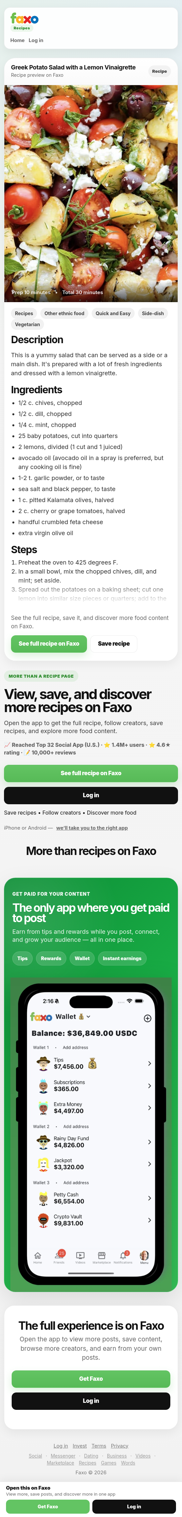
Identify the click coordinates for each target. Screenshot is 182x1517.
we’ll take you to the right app (92, 828)
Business (117, 1456)
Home (17, 40)
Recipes (87, 1463)
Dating (91, 1456)
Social (35, 1456)
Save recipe (114, 643)
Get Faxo (91, 1378)
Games (108, 1463)
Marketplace (60, 1463)
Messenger (63, 1456)
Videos (143, 1456)
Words (128, 1463)
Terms (99, 1446)
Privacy (120, 1446)
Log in (36, 40)
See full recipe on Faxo (49, 643)
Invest (80, 1446)
